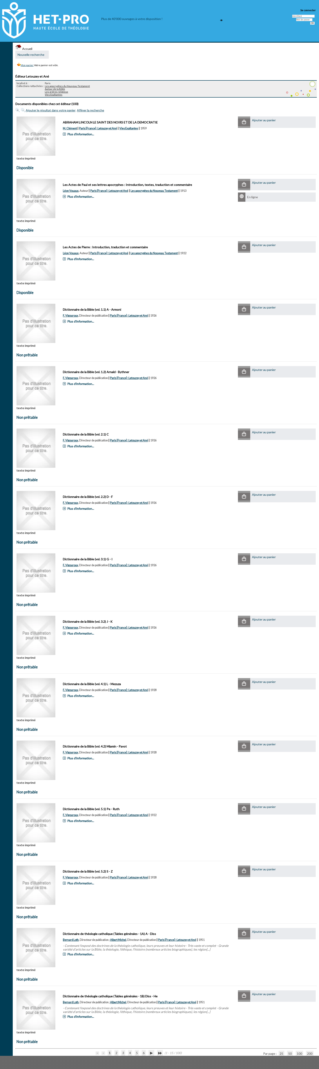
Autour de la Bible (55, 88)
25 (281, 1053)
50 (290, 1053)
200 (309, 1053)
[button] (244, 122)
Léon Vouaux (70, 190)
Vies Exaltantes (53, 94)
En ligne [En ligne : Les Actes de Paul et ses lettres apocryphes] (252, 197)
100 (299, 1053)
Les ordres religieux (56, 91)
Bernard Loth (71, 940)
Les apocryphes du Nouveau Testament (67, 86)
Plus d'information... (80, 134)
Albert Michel (118, 940)
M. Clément (70, 128)
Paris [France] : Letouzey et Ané (98, 128)
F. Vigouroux (70, 315)
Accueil (23, 49)
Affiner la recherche (90, 110)
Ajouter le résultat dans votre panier (51, 110)
